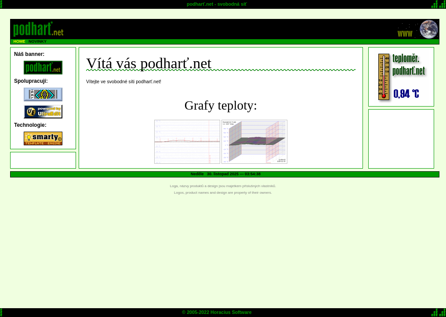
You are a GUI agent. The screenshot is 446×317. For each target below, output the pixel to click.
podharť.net (200, 4)
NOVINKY (38, 41)
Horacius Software (231, 312)
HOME (19, 41)
